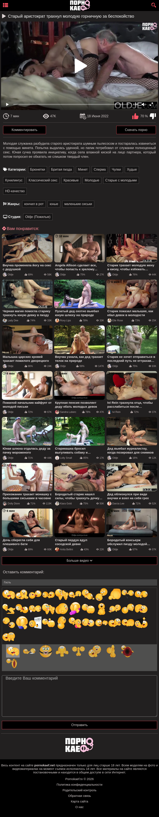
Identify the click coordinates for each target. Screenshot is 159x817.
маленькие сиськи (78, 204)
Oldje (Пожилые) (38, 217)
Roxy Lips (63, 320)
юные (54, 204)
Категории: (17, 169)
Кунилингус (14, 180)
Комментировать (24, 130)
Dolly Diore (11, 503)
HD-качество (15, 191)
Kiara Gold (63, 503)
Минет (83, 169)
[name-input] (79, 582)
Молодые (92, 180)
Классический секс (43, 180)
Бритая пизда (61, 169)
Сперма (100, 169)
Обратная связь (79, 795)
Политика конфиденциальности (79, 784)
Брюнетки (37, 169)
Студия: (14, 217)
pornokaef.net (44, 765)
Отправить (79, 725)
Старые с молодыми (121, 180)
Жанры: (13, 204)
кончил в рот (34, 204)
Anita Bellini (64, 549)
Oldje (8, 275)
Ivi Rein (113, 412)
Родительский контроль (79, 790)
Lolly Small (63, 458)
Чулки (116, 169)
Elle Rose (115, 320)
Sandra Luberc (65, 412)
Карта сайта (79, 801)
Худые (132, 169)
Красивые (71, 180)
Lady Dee (10, 320)
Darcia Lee (115, 503)
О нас (79, 807)
